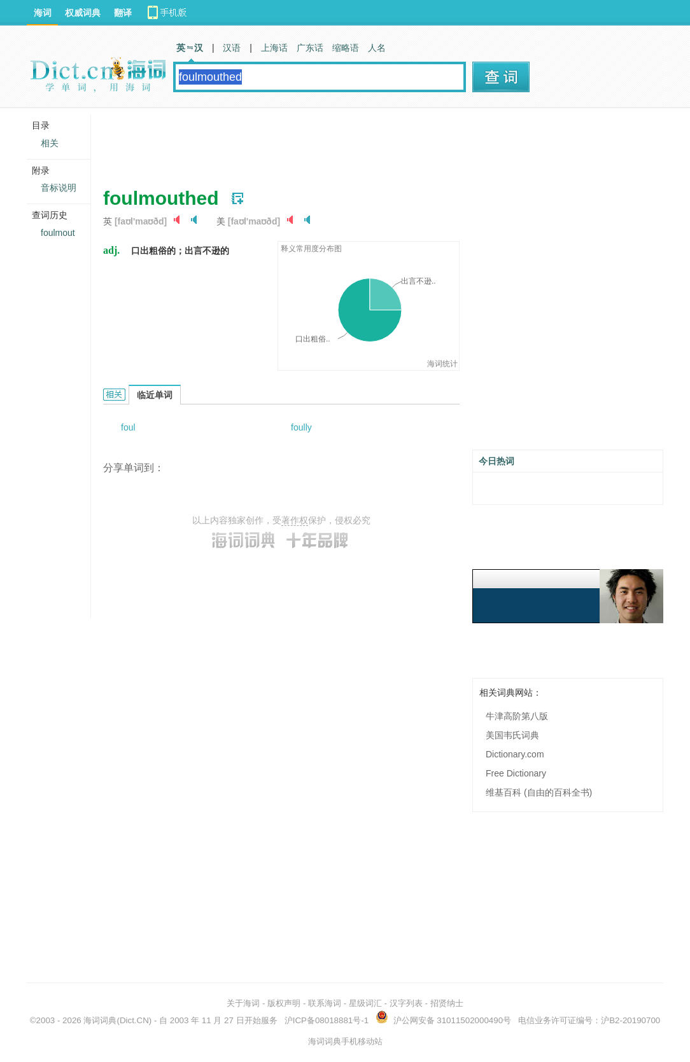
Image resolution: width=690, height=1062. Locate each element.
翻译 (123, 13)
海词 (43, 13)
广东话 (310, 48)
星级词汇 (365, 1003)
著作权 (294, 520)
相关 (50, 143)
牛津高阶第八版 (517, 716)
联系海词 (324, 1003)
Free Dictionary (516, 773)
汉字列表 (406, 1003)
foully (301, 427)
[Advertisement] (335, 143)
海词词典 (99, 1020)
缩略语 (345, 48)
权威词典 (83, 13)
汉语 (232, 48)
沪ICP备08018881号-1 (327, 1020)
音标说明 (58, 188)
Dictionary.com (515, 754)
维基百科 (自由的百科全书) (539, 792)
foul (128, 427)
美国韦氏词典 (512, 735)
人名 (377, 48)
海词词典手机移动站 (345, 1041)
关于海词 (243, 1003)
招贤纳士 (446, 1003)
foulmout (58, 233)
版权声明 (283, 1003)
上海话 (274, 48)
